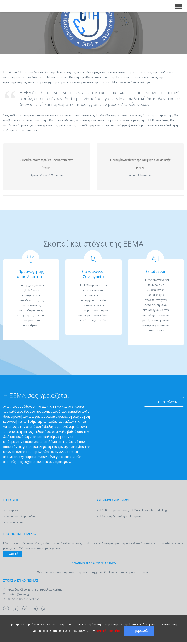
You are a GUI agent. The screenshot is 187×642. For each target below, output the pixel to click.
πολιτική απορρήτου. (108, 631)
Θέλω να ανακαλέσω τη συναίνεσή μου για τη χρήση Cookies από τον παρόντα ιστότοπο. (93, 572)
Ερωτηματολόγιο (163, 401)
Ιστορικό (12, 510)
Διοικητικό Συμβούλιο (21, 516)
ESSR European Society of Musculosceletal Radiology (133, 510)
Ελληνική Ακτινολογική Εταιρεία (120, 516)
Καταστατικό (15, 522)
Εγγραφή (13, 554)
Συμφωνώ (139, 630)
